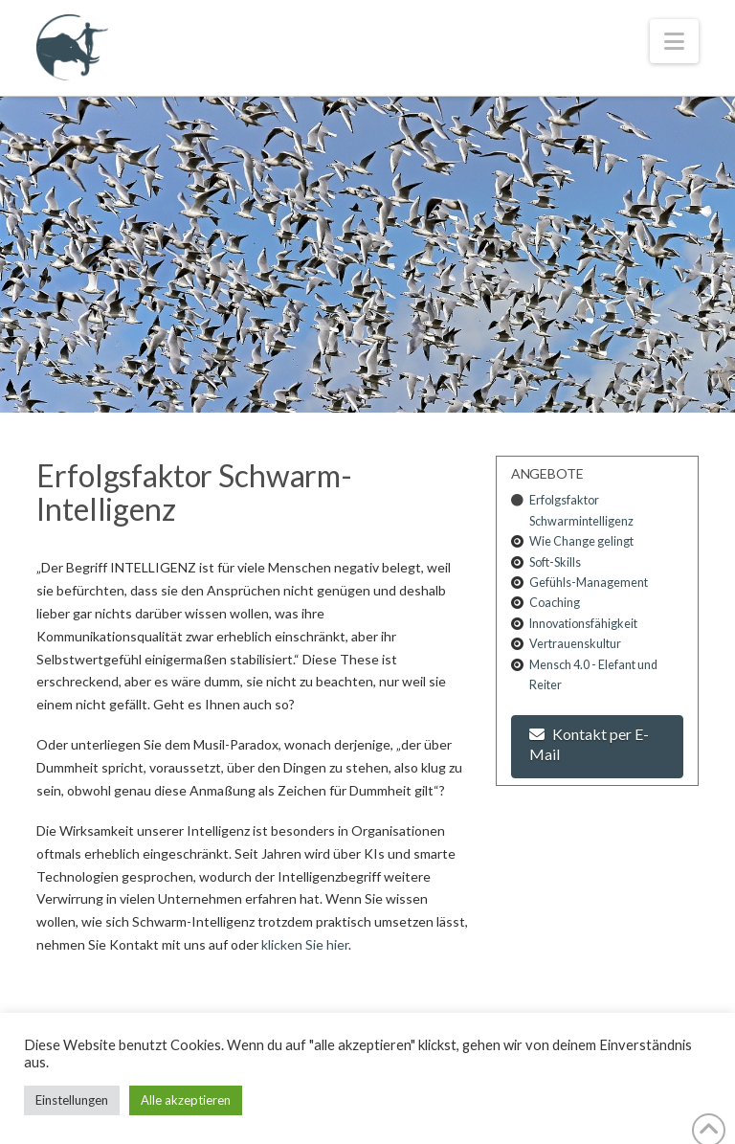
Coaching (554, 602)
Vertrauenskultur (575, 644)
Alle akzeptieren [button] (186, 1100)
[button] (674, 41)
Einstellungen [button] (71, 1100)
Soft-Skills (555, 562)
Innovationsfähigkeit (583, 624)
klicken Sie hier (304, 944)
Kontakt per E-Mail (589, 744)
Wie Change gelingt (581, 541)
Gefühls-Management (588, 582)
